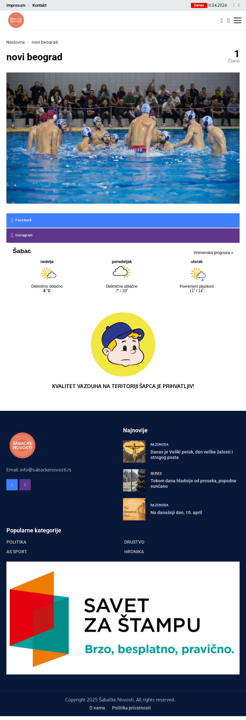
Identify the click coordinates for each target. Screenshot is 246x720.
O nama (97, 707)
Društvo (134, 542)
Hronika (134, 551)
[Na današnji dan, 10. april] (134, 509)
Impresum (15, 5)
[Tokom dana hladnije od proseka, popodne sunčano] (134, 480)
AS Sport (16, 551)
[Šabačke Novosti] (16, 20)
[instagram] (239, 5)
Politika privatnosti (131, 707)
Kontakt (39, 5)
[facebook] (234, 5)
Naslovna (15, 42)
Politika (16, 542)
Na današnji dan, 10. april (176, 512)
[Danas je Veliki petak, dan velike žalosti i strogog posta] (134, 451)
